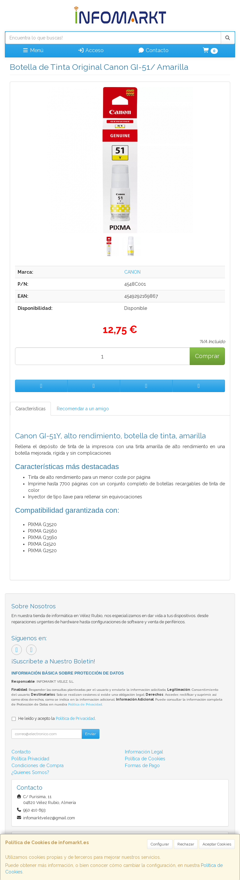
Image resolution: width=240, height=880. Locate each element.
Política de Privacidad (85, 704)
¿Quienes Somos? (30, 772)
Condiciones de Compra (37, 765)
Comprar (207, 356)
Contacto (153, 50)
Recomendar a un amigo (83, 408)
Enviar (90, 734)
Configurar (160, 844)
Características (30, 408)
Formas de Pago (142, 765)
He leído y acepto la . (57, 718)
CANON (132, 272)
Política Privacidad (30, 758)
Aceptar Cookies (216, 844)
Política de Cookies (145, 758)
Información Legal (144, 751)
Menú (32, 50)
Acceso (91, 50)
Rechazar (185, 844)
